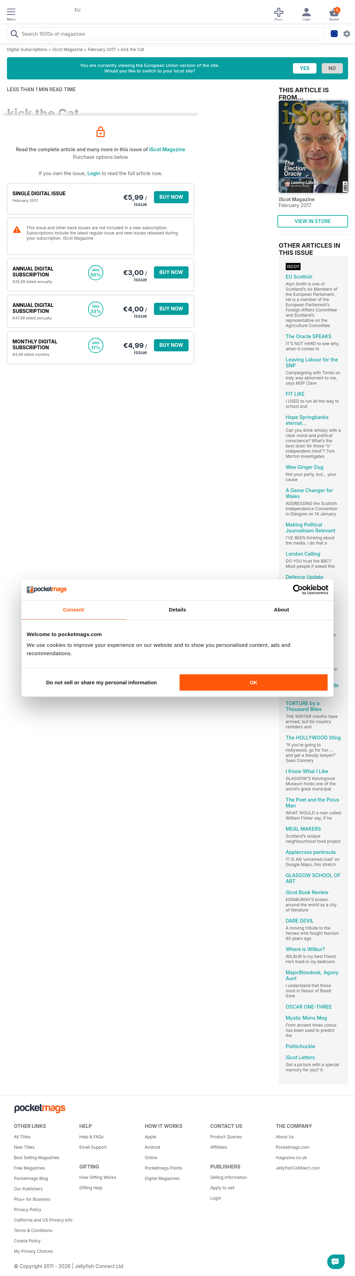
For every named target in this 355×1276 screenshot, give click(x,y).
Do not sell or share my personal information (101, 682)
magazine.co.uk (291, 1157)
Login (93, 173)
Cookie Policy (27, 1240)
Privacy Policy (27, 1209)
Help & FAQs (91, 1136)
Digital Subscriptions (27, 49)
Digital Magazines (162, 1178)
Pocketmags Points (163, 1168)
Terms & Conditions (33, 1230)
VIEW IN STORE (313, 221)
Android (152, 1147)
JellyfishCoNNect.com (298, 1168)
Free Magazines (29, 1168)
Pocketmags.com (293, 1147)
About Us (285, 1136)
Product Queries (226, 1136)
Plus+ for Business (32, 1199)
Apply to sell (222, 1187)
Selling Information (228, 1177)
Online (151, 1157)
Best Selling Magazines (36, 1157)
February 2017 (102, 49)
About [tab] (281, 610)
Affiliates (218, 1147)
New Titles (24, 1147)
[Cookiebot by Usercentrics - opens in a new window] (298, 589)
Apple (150, 1136)
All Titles (22, 1136)
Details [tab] (177, 610)
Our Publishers (28, 1188)
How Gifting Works (97, 1177)
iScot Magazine (67, 49)
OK (254, 682)
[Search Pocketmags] (14, 34)
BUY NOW (171, 197)
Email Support (93, 1147)
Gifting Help (91, 1187)
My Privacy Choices (33, 1251)
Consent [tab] (73, 610)
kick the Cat (132, 49)
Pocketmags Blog (31, 1178)
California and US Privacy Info (43, 1220)
